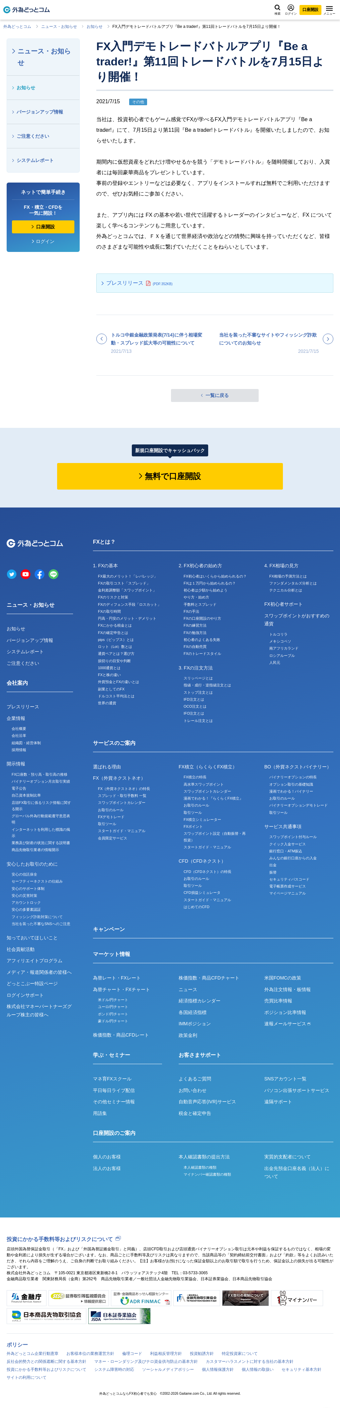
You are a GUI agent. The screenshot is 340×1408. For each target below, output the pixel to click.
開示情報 (16, 763)
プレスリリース (124, 283)
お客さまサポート (200, 1055)
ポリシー (17, 1345)
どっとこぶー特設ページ (32, 983)
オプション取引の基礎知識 (291, 784)
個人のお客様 (107, 1156)
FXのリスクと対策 (113, 597)
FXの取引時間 (109, 611)
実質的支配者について (287, 1156)
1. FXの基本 (105, 565)
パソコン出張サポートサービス (296, 1090)
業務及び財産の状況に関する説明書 (41, 843)
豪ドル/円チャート (113, 1021)
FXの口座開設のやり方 (202, 618)
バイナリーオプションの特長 (293, 777)
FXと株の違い (109, 675)
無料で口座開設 (173, 476)
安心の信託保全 (24, 874)
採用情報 (19, 750)
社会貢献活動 (21, 949)
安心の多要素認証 (26, 909)
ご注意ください (33, 136)
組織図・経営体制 (26, 743)
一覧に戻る (217, 395)
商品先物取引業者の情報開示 (35, 850)
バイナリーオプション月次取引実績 (41, 781)
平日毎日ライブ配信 (114, 1090)
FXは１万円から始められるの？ (210, 583)
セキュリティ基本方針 (301, 1369)
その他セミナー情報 (114, 1101)
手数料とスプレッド (200, 604)
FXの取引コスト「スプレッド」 (124, 583)
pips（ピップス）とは (116, 640)
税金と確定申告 (195, 1113)
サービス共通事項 (282, 826)
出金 (273, 865)
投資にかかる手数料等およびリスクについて (60, 1239)
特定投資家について (240, 1353)
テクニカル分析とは (285, 590)
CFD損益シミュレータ (202, 893)
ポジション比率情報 (285, 1012)
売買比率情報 (278, 1000)
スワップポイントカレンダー (121, 803)
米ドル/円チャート (113, 1000)
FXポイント (193, 826)
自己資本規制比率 (26, 795)
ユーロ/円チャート (113, 1007)
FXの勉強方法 (195, 633)
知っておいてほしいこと (32, 937)
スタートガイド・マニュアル (121, 831)
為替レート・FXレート (117, 977)
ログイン (291, 9)
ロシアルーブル (282, 656)
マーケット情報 (111, 954)
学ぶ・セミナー (111, 1055)
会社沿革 (19, 736)
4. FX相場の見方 (281, 565)
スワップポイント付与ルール (293, 837)
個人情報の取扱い (258, 1369)
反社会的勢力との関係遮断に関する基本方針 (46, 1361)
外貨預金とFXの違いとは (118, 682)
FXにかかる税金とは (115, 625)
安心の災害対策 (24, 896)
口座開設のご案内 (114, 1133)
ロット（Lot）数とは (115, 647)
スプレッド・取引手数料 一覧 (122, 796)
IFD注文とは (194, 699)
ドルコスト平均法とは (116, 696)
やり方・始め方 (196, 597)
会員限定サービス (112, 838)
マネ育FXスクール (112, 1078)
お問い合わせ (193, 1090)
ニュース (188, 989)
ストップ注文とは (198, 692)
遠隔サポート (278, 1101)
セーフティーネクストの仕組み (37, 881)
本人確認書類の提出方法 (204, 1156)
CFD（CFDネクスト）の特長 (207, 872)
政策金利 (188, 1035)
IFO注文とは (194, 713)
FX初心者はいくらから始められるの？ (215, 576)
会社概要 (19, 729)
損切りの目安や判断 (114, 661)
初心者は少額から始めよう (205, 590)
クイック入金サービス (287, 844)
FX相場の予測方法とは (288, 576)
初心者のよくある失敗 (202, 640)
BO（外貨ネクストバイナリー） (297, 766)
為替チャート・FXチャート (121, 989)
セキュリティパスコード (289, 879)
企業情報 (16, 718)
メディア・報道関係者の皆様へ (39, 972)
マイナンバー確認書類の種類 (207, 1174)
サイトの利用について (26, 1377)
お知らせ (95, 26)
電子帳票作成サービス (287, 886)
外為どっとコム (17, 26)
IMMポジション (195, 1023)
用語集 (100, 1113)
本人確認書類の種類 (200, 1167)
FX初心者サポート (283, 604)
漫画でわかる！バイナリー (291, 791)
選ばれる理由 (107, 766)
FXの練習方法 (195, 625)
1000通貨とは (109, 668)
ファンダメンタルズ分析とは (293, 583)
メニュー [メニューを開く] (329, 10)
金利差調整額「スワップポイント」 (127, 590)
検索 (278, 10)
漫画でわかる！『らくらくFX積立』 (213, 798)
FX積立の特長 (195, 777)
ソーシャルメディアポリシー (168, 1369)
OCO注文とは (195, 706)
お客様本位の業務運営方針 (90, 1353)
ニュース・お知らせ (59, 26)
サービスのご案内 (114, 743)
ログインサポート (25, 995)
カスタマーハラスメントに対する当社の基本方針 (250, 1361)
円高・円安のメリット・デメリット (127, 618)
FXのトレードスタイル (202, 654)
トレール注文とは (198, 721)
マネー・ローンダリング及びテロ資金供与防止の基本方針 (146, 1361)
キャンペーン (109, 929)
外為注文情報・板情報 (287, 989)
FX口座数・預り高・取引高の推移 (39, 774)
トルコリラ (278, 634)
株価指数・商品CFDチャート (209, 977)
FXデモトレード (111, 817)
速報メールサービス (287, 1023)
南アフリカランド (283, 648)
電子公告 (19, 788)
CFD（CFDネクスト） (202, 861)
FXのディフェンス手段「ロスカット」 (129, 604)
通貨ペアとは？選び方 (116, 654)
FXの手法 (191, 611)
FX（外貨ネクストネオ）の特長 (124, 789)
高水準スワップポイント (204, 784)
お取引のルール (111, 810)
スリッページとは (198, 678)
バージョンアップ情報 (40, 112)
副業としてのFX (111, 689)
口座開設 (310, 9)
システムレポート (35, 160)
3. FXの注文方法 (196, 667)
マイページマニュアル (287, 893)
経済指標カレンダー (199, 1000)
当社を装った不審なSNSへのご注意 (41, 924)
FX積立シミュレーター (202, 819)
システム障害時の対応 (114, 1369)
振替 (273, 872)
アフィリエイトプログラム (34, 960)
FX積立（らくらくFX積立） (208, 766)
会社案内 (17, 683)
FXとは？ (104, 542)
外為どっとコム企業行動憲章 (32, 1353)
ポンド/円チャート (113, 1014)
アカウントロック (26, 902)
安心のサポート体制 (28, 889)
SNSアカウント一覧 (285, 1078)
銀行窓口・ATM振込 (285, 851)
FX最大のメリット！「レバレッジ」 (127, 576)
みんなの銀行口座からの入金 (293, 858)
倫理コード (132, 1353)
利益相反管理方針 (166, 1353)
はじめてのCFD (197, 907)
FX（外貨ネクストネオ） (119, 778)
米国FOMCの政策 (282, 977)
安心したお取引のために (32, 864)
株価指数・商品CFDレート (121, 1035)
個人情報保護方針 (218, 1369)
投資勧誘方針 (202, 1353)
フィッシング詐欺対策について (37, 917)
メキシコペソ (280, 641)
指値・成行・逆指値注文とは (207, 685)
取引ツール (107, 824)
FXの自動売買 (195, 647)
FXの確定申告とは (113, 633)
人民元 (274, 663)
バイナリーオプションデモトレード (298, 805)
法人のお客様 (107, 1168)
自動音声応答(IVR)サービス (207, 1101)
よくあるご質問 (195, 1078)
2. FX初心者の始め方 (200, 565)
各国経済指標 (193, 1012)
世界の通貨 (107, 703)
